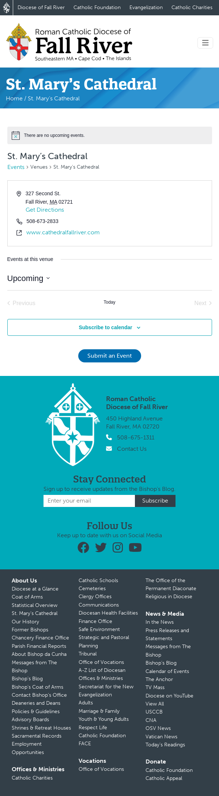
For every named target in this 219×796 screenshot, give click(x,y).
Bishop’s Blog (27, 679)
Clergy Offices (95, 596)
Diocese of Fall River (41, 7)
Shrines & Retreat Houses (41, 728)
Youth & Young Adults (104, 719)
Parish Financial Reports (39, 646)
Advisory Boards (30, 719)
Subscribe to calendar (105, 327)
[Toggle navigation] (205, 43)
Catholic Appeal (164, 778)
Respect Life (93, 727)
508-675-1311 (135, 437)
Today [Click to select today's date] (109, 302)
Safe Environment (99, 629)
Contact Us (132, 448)
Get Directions (45, 209)
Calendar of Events (167, 671)
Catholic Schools (98, 580)
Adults (86, 703)
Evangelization (146, 7)
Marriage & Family (99, 711)
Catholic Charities (191, 7)
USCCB (154, 712)
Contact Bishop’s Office (39, 695)
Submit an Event (109, 355)
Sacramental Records (36, 736)
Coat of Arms (27, 597)
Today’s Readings (165, 745)
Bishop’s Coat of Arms (37, 687)
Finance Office (95, 621)
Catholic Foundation (97, 7)
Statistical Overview (34, 605)
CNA (151, 720)
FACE (85, 744)
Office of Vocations (101, 662)
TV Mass (155, 687)
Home (14, 98)
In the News (160, 622)
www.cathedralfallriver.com (63, 232)
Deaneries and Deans (36, 703)
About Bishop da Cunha (39, 654)
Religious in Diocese (169, 596)
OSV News (158, 728)
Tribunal (88, 654)
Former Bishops (30, 630)
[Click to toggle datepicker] (28, 278)
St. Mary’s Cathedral (34, 613)
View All (155, 704)
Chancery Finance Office (40, 638)
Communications (99, 605)
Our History (25, 622)
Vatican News (161, 737)
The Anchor (159, 679)
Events (15, 167)
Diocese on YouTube (169, 696)
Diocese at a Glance (35, 589)
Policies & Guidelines (36, 711)
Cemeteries (92, 588)
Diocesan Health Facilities (108, 613)
